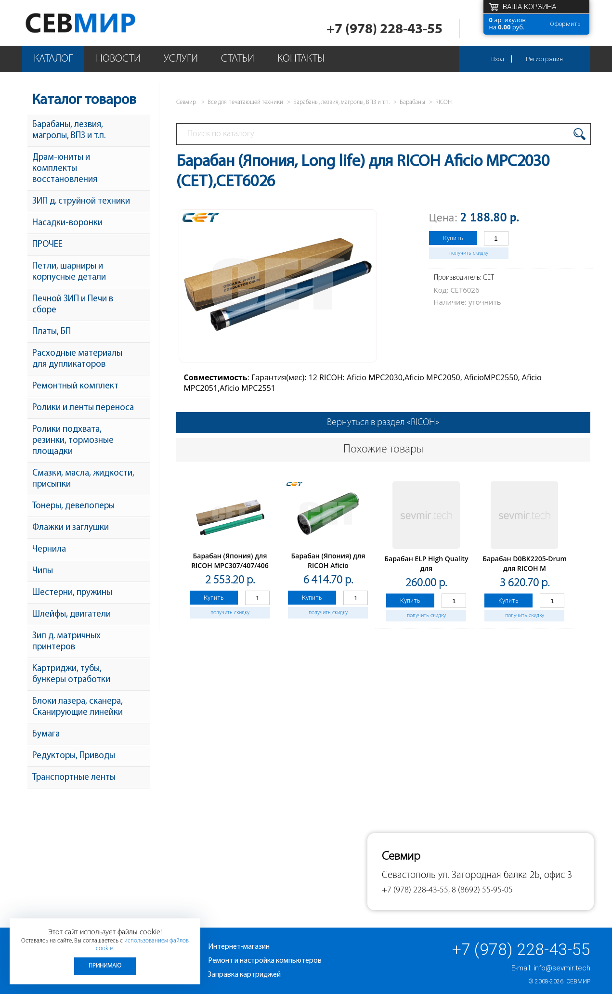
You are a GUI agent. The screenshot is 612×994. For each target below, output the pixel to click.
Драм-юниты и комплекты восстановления (64, 168)
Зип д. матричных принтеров (66, 642)
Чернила (49, 549)
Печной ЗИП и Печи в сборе (72, 305)
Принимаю (105, 966)
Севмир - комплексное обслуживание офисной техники (100, 23)
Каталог (53, 59)
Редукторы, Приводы (73, 756)
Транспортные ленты (74, 777)
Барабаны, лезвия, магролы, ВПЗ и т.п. (68, 130)
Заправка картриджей (244, 975)
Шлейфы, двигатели (71, 614)
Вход (497, 59)
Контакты (301, 59)
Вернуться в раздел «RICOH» (383, 422)
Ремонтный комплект (75, 386)
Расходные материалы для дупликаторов (77, 359)
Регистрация (544, 59)
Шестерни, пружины (72, 592)
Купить (453, 238)
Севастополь (409, 875)
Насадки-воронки (67, 223)
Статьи (237, 59)
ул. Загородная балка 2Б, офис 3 (505, 875)
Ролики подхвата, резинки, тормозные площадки (73, 440)
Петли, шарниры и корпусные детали (69, 272)
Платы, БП (51, 331)
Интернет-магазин (239, 947)
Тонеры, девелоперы (73, 506)
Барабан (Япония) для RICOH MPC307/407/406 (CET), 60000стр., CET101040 (230, 570)
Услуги (181, 59)
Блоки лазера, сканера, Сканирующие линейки (77, 707)
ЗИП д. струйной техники (81, 201)
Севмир (578, 981)
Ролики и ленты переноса (83, 408)
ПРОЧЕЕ (47, 244)
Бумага (46, 734)
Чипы (42, 571)
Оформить (565, 23)
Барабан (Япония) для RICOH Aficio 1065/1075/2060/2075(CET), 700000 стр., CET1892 (328, 570)
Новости (118, 59)
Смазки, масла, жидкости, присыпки (83, 479)
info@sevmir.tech (562, 968)
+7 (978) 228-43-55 (384, 30)
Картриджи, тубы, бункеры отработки (71, 674)
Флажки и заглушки (70, 527)
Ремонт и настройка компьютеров (265, 961)
